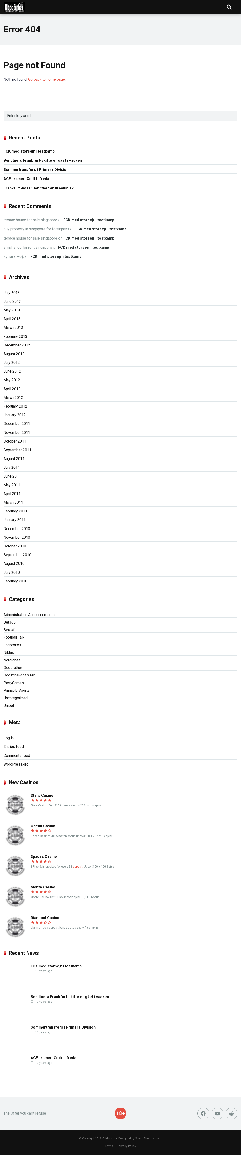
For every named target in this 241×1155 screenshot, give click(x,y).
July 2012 (12, 362)
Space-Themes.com (148, 1138)
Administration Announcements (29, 615)
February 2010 (15, 581)
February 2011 (15, 511)
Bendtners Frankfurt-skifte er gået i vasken (43, 160)
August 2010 (14, 563)
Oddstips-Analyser (19, 675)
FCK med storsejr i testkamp (29, 151)
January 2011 (15, 520)
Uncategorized (16, 698)
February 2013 (15, 336)
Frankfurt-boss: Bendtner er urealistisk (39, 188)
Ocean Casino (43, 826)
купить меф (14, 256)
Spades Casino (44, 856)
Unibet (9, 705)
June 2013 (12, 301)
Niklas (9, 652)
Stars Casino (42, 795)
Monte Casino (43, 887)
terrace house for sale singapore (30, 220)
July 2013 (12, 293)
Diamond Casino (45, 917)
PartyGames (14, 683)
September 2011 (17, 450)
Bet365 (10, 622)
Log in (9, 738)
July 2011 (12, 467)
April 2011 (12, 493)
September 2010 (17, 555)
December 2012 (17, 345)
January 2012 (15, 415)
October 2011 (15, 441)
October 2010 (15, 546)
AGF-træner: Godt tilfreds (26, 179)
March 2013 (13, 327)
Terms (109, 1146)
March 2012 (13, 397)
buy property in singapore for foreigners (36, 229)
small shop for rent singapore (28, 247)
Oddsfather (13, 667)
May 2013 (12, 310)
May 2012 (12, 380)
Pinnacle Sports (17, 690)
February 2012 (15, 406)
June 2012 (12, 371)
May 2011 (12, 485)
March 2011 (13, 502)
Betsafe (10, 630)
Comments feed (17, 755)
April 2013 (12, 319)
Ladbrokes (12, 645)
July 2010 (12, 572)
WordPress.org (16, 764)
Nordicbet (12, 660)
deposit (78, 866)
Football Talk (14, 637)
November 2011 (17, 432)
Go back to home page (46, 79)
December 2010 (17, 528)
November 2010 (17, 537)
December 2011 (17, 423)
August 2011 (14, 458)
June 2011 (12, 476)
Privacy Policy (127, 1146)
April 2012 (12, 389)
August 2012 (14, 354)
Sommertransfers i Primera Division (36, 169)
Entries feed (14, 746)
